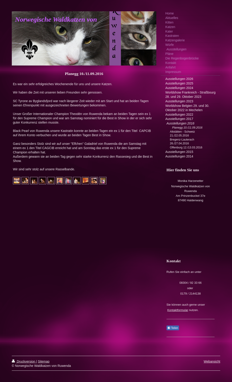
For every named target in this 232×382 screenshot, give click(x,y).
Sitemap (43, 361)
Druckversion (24, 361)
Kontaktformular (177, 310)
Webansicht (212, 361)
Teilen (172, 328)
